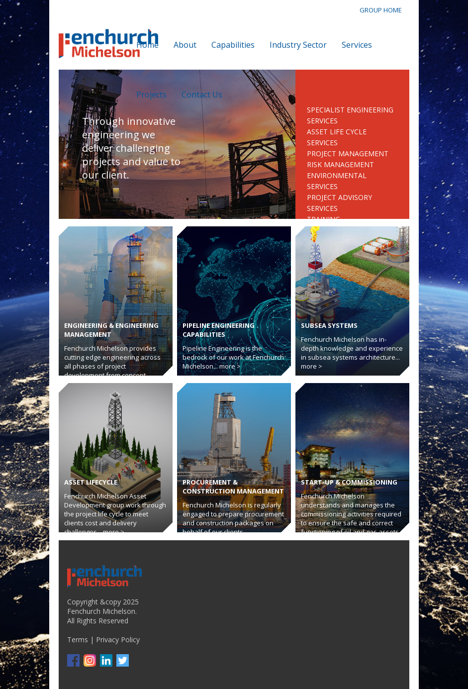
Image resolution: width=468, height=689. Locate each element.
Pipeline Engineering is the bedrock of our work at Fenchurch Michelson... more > (233, 357)
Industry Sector (298, 44)
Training (323, 219)
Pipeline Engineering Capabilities (219, 330)
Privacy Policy (118, 639)
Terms (77, 639)
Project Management (347, 153)
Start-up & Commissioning (349, 482)
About (185, 44)
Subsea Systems (329, 325)
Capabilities (233, 44)
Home (147, 44)
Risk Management (340, 164)
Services (357, 44)
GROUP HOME (381, 9)
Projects (151, 94)
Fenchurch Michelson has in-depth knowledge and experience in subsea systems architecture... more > (352, 353)
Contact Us (202, 94)
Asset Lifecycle (90, 482)
